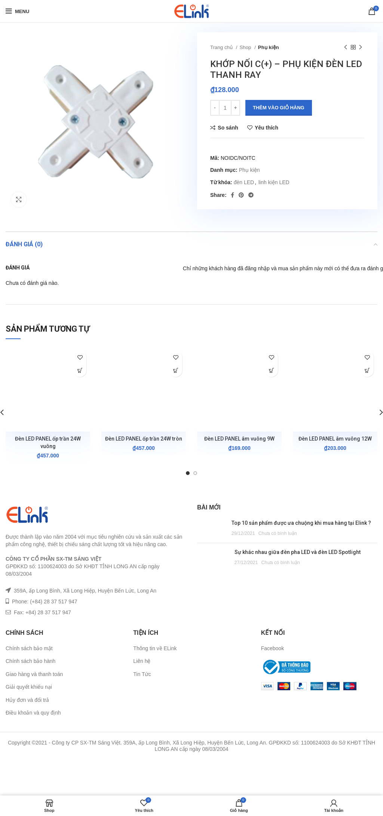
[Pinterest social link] (241, 195)
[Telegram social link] (251, 195)
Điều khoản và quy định (33, 713)
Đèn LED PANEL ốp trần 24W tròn (143, 439)
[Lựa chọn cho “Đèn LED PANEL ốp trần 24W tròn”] (175, 370)
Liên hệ (141, 661)
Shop (245, 47)
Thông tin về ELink (155, 648)
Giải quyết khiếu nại (29, 687)
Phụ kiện (268, 47)
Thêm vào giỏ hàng (278, 107)
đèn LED (244, 182)
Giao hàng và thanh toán (34, 674)
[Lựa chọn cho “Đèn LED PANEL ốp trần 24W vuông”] (79, 370)
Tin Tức (142, 674)
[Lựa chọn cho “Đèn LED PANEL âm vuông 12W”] (367, 370)
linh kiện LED (273, 182)
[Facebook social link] (232, 195)
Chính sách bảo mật (29, 648)
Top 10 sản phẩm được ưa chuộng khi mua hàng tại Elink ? (301, 523)
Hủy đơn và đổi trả (27, 700)
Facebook (272, 648)
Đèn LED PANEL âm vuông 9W (239, 439)
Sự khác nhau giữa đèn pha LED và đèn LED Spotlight (298, 552)
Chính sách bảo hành (30, 661)
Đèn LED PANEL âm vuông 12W (335, 439)
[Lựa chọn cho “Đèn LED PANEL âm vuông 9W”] (271, 370)
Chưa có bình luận (277, 533)
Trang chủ (222, 47)
